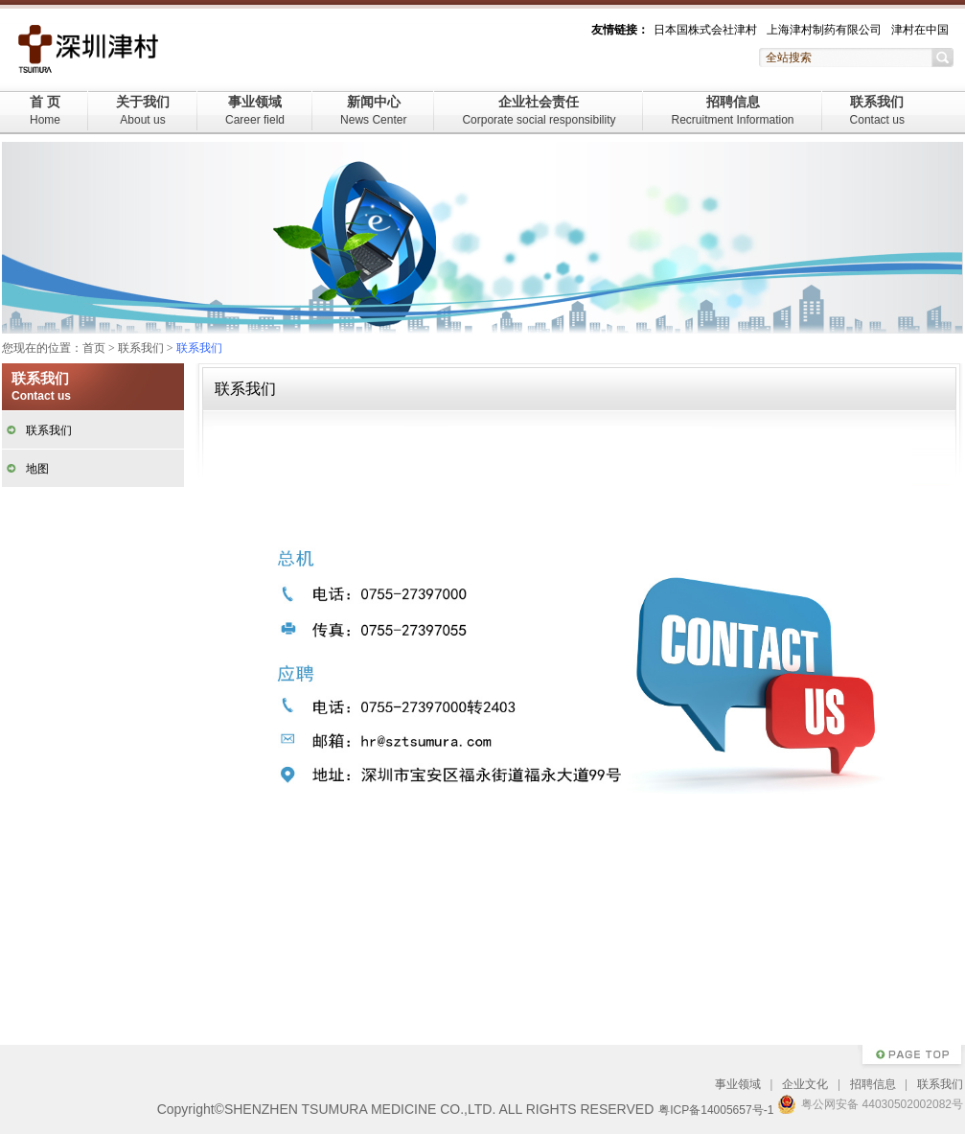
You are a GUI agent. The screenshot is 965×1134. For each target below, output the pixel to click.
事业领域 (255, 111)
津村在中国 (920, 29)
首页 (93, 348)
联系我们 (877, 111)
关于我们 (143, 111)
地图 (37, 468)
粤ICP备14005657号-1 (715, 1110)
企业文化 (805, 1084)
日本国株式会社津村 (705, 29)
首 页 (45, 111)
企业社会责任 (538, 111)
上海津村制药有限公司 (824, 29)
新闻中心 (373, 111)
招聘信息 (732, 111)
